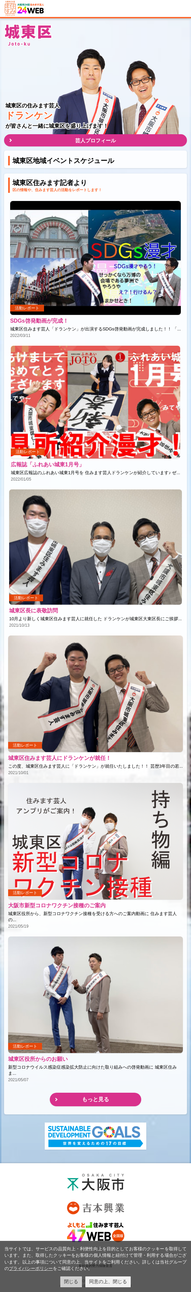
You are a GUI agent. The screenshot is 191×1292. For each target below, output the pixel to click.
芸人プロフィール (95, 140)
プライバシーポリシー (31, 1268)
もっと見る (95, 1099)
